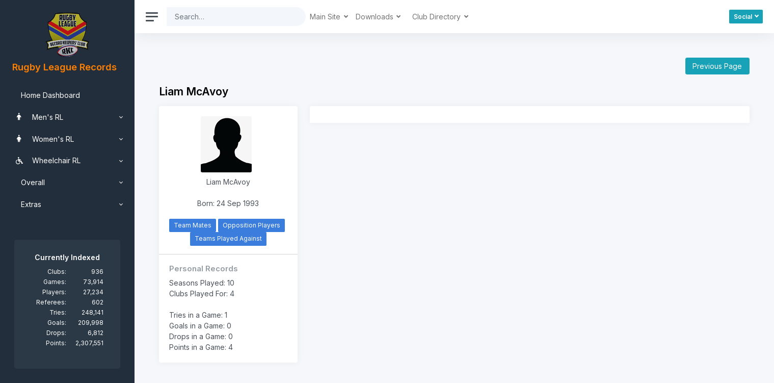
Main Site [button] (326, 16)
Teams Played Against (228, 238)
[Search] (228, 16)
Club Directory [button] (437, 16)
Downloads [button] (375, 16)
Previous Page (717, 66)
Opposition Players (251, 225)
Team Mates (192, 225)
